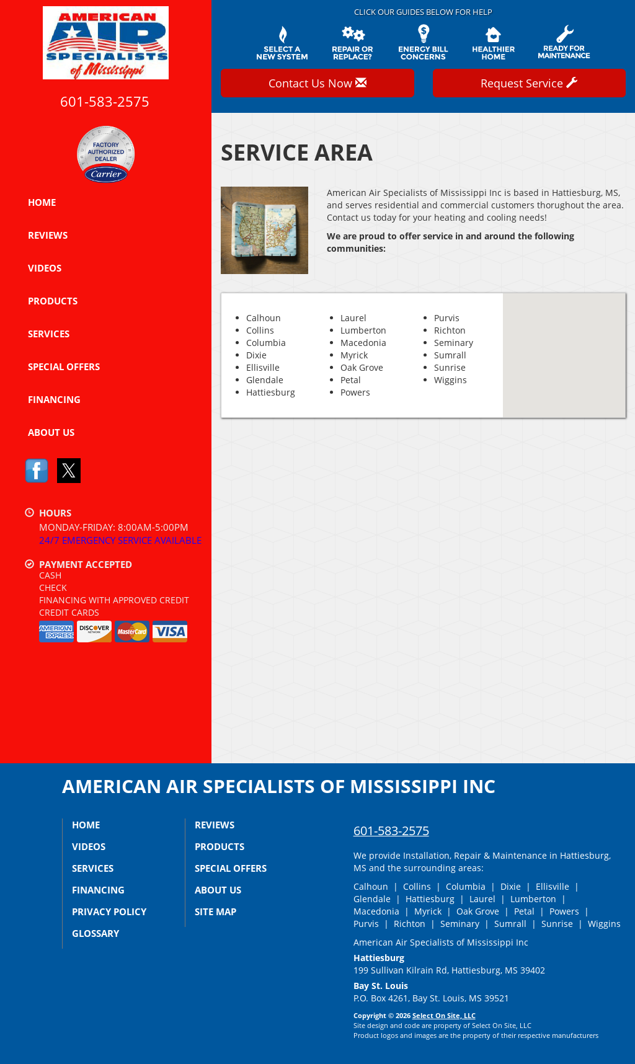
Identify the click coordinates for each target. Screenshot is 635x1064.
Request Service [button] (529, 83)
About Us (51, 432)
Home (42, 202)
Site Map (215, 911)
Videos (44, 268)
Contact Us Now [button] (317, 83)
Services (48, 333)
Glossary (95, 933)
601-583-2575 (391, 830)
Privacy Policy (109, 911)
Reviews (48, 235)
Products (53, 301)
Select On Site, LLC (444, 1015)
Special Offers (64, 366)
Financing (54, 399)
